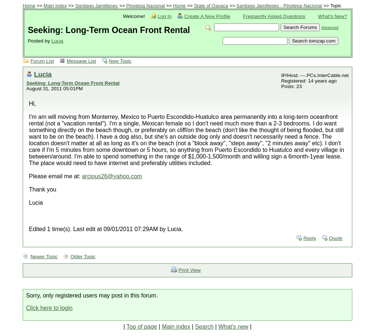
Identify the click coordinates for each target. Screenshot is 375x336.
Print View (189, 270)
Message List (81, 61)
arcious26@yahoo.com (112, 176)
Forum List (42, 61)
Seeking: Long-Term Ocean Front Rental (73, 83)
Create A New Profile (207, 16)
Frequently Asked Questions (274, 16)
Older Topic (83, 256)
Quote (335, 238)
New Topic (120, 61)
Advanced (330, 28)
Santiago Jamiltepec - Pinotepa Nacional (279, 5)
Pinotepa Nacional (145, 5)
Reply (309, 238)
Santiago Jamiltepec (96, 5)
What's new (233, 327)
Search (204, 327)
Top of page (141, 327)
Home (29, 5)
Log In (165, 16)
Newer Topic (44, 256)
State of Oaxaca (211, 5)
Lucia (57, 41)
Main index (176, 327)
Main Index (55, 5)
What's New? (332, 16)
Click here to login (49, 308)
